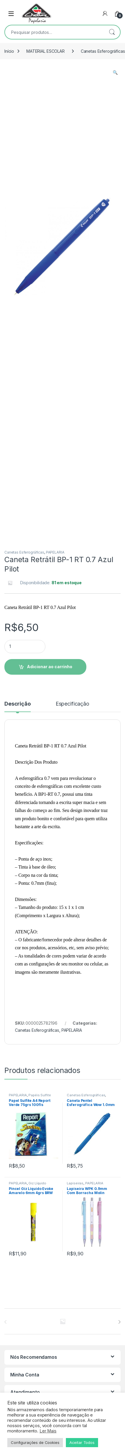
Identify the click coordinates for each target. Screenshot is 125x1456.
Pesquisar (112, 32)
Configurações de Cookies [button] (35, 1442)
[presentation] (119, 1322)
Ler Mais (48, 1431)
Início (9, 51)
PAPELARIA (55, 552)
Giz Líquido (37, 1183)
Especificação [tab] (72, 704)
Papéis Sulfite (39, 1095)
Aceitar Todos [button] (82, 1442)
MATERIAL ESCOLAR (45, 51)
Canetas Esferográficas (24, 552)
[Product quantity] (24, 646)
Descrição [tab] (17, 704)
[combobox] (54, 32)
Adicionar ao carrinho (49, 666)
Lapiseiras (75, 1183)
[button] (115, 72)
